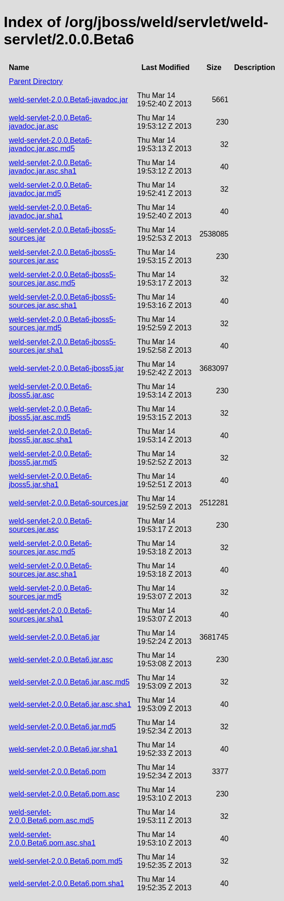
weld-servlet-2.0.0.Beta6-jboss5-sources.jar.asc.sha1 (62, 301)
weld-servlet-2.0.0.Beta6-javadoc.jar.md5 (50, 189)
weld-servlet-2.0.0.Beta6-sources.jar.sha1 (50, 615)
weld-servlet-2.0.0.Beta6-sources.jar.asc (50, 525)
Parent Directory (36, 81)
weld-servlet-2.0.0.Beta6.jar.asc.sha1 (70, 704)
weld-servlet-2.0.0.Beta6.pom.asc (64, 794)
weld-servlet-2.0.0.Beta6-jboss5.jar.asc (50, 391)
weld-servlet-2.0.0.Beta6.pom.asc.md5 (51, 816)
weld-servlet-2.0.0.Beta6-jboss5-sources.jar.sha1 (62, 346)
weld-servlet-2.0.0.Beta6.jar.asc (61, 660)
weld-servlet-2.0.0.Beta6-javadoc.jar (68, 100)
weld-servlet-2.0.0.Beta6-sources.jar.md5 (50, 592)
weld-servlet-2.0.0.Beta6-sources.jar (68, 503)
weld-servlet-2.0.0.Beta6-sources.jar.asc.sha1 (50, 570)
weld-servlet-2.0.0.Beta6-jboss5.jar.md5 (50, 458)
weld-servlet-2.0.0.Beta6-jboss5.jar (66, 368)
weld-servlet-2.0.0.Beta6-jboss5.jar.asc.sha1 (50, 435)
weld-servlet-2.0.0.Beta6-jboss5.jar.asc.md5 (50, 413)
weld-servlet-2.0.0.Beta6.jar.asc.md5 (69, 682)
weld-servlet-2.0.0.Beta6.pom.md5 (66, 861)
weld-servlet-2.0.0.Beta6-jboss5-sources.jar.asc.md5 (62, 279)
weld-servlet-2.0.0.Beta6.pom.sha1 (66, 883)
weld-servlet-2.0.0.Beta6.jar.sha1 (63, 749)
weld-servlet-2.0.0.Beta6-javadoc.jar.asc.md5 (50, 144)
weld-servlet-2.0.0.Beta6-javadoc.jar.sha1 (50, 211)
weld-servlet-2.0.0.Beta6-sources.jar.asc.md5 (50, 547)
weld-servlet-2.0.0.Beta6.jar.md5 (62, 727)
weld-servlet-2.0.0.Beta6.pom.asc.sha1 (52, 839)
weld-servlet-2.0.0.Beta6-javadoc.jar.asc (50, 122)
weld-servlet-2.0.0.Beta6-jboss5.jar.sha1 (50, 480)
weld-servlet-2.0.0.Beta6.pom (57, 771)
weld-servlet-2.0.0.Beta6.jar (54, 637)
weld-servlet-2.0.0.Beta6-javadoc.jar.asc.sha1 (50, 167)
